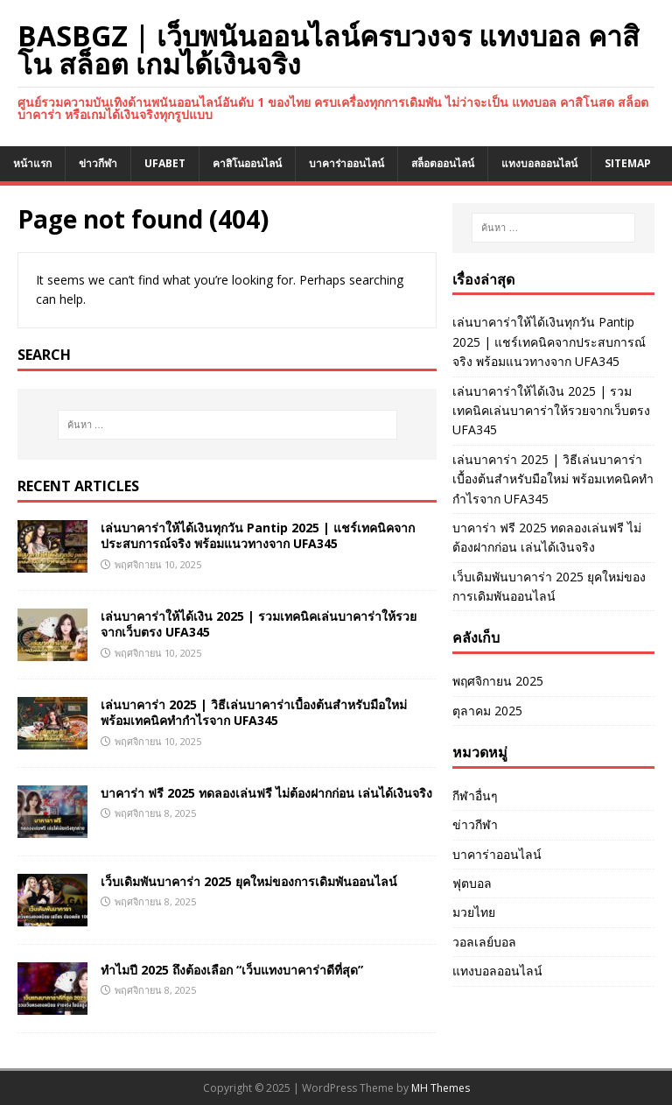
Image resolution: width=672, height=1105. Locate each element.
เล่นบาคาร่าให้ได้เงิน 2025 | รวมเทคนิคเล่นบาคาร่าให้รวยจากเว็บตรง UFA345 (258, 624)
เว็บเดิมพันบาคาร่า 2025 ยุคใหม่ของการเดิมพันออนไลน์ (249, 881)
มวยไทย (473, 912)
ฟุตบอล (472, 883)
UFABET (165, 163)
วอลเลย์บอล (484, 941)
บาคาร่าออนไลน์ (346, 163)
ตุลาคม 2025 (487, 710)
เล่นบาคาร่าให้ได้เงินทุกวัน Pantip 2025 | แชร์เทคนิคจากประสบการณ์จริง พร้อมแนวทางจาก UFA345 (258, 535)
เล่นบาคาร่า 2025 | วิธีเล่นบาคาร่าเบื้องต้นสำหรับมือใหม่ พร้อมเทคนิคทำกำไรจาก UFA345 (254, 712)
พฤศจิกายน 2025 (497, 680)
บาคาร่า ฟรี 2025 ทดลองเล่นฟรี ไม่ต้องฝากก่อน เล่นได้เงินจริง (266, 793)
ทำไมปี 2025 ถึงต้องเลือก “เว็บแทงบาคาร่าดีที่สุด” (232, 969)
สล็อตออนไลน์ (442, 163)
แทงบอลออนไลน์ (539, 163)
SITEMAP (628, 163)
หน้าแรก (32, 163)
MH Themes (440, 1087)
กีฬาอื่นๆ (475, 795)
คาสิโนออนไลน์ (247, 163)
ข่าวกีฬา (98, 163)
